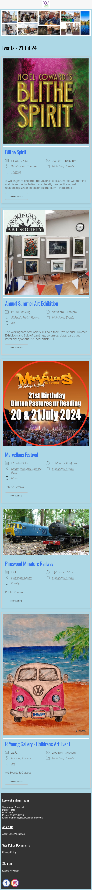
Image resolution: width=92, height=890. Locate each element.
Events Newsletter (11, 870)
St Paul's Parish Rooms (25, 317)
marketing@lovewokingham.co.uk (26, 817)
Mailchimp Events (63, 166)
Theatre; (16, 172)
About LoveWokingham (13, 834)
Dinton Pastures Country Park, (26, 470)
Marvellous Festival (21, 454)
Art (13, 323)
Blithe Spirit (15, 152)
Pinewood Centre (21, 577)
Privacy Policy (9, 852)
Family (15, 583)
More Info (16, 196)
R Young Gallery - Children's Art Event (37, 744)
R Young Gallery (21, 758)
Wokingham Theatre (24, 166)
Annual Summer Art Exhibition (31, 303)
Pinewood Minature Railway (29, 563)
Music (15, 478)
